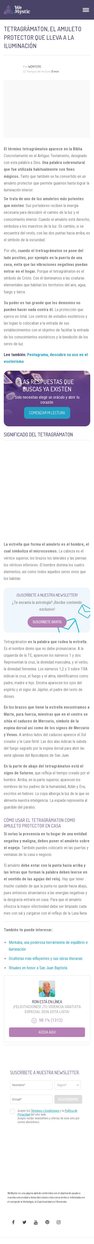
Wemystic (34, 66)
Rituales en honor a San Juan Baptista (38, 967)
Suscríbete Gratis (47, 622)
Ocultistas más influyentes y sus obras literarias (45, 958)
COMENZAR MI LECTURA (47, 412)
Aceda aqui (47, 1032)
